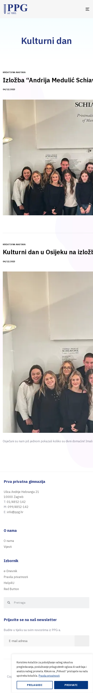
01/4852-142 (16, 502)
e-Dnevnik (10, 571)
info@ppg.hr (15, 512)
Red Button (11, 589)
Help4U (9, 583)
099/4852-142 (18, 507)
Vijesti (8, 547)
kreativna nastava (14, 72)
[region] (52, 673)
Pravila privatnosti (49, 675)
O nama (9, 541)
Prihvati (71, 685)
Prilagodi (34, 685)
